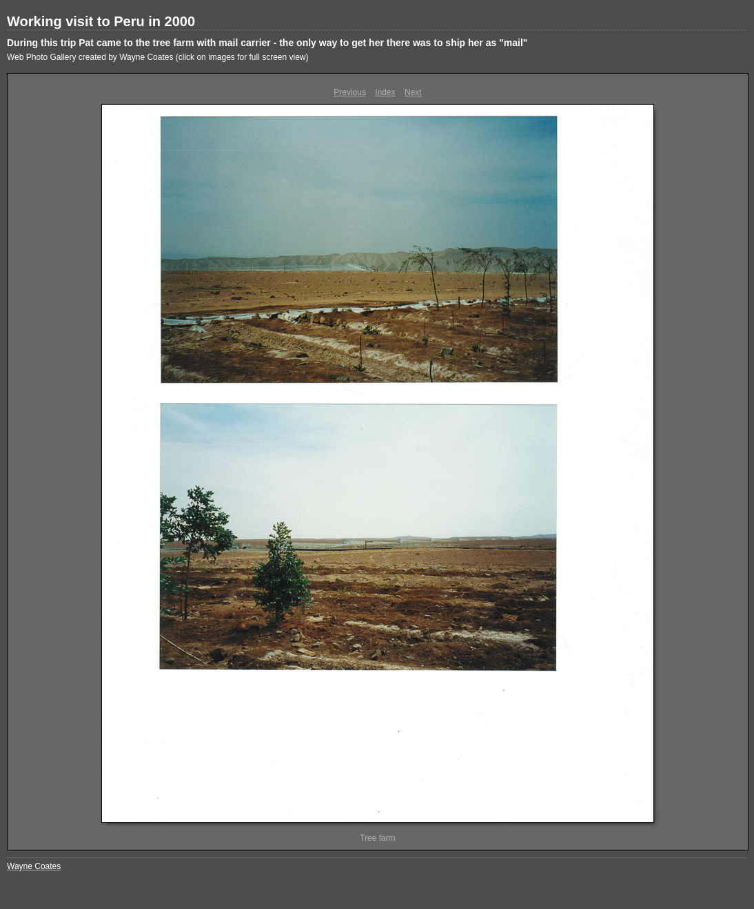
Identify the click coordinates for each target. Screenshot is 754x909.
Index (385, 92)
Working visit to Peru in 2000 (101, 21)
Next (413, 92)
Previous (350, 92)
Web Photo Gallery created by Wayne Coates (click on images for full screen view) (158, 57)
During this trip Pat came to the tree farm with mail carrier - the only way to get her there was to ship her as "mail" (267, 42)
